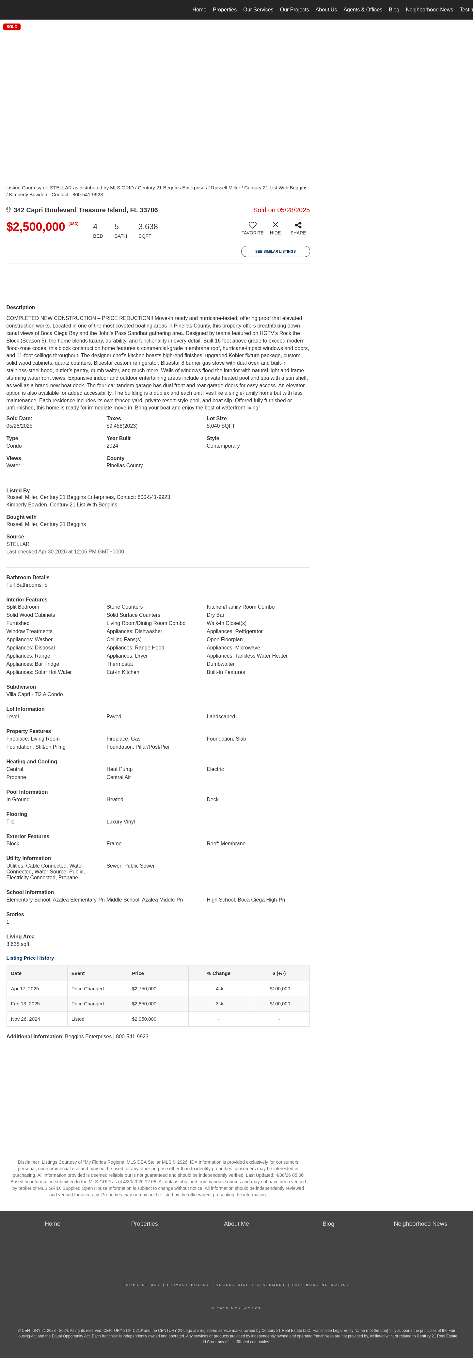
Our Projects (294, 9)
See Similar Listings (275, 251)
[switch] (252, 231)
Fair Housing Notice (321, 1284)
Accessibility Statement (251, 1284)
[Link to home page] (8, 10)
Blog (394, 9)
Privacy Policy (188, 1284)
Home (200, 9)
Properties (225, 9)
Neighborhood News (429, 9)
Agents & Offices (362, 9)
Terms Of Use (142, 1284)
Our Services (258, 9)
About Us (326, 9)
